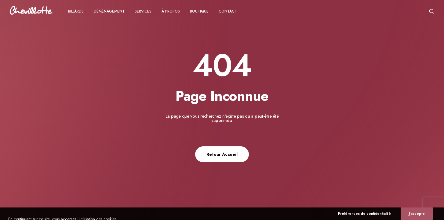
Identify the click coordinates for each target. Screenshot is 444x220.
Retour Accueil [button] (222, 154)
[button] (432, 11)
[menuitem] (76, 11)
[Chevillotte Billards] (31, 11)
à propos (171, 11)
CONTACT (228, 11)
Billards (76, 11)
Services (143, 11)
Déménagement (109, 11)
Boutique (199, 11)
